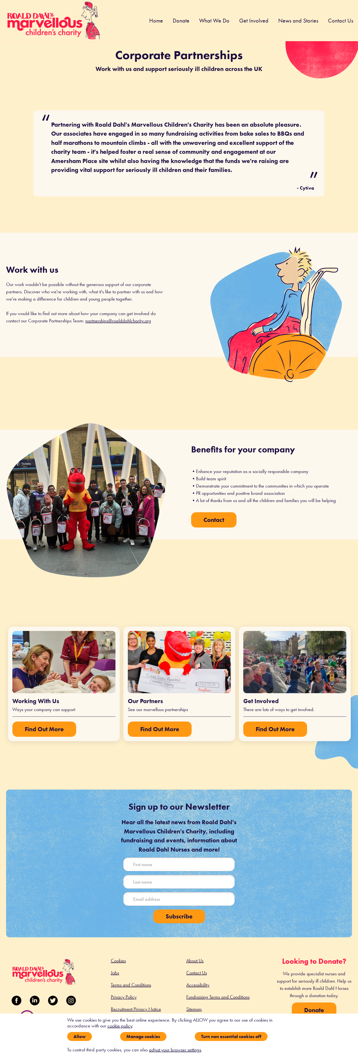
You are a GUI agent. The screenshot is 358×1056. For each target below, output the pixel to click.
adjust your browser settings (175, 1050)
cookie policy (119, 1026)
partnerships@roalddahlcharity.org (118, 321)
